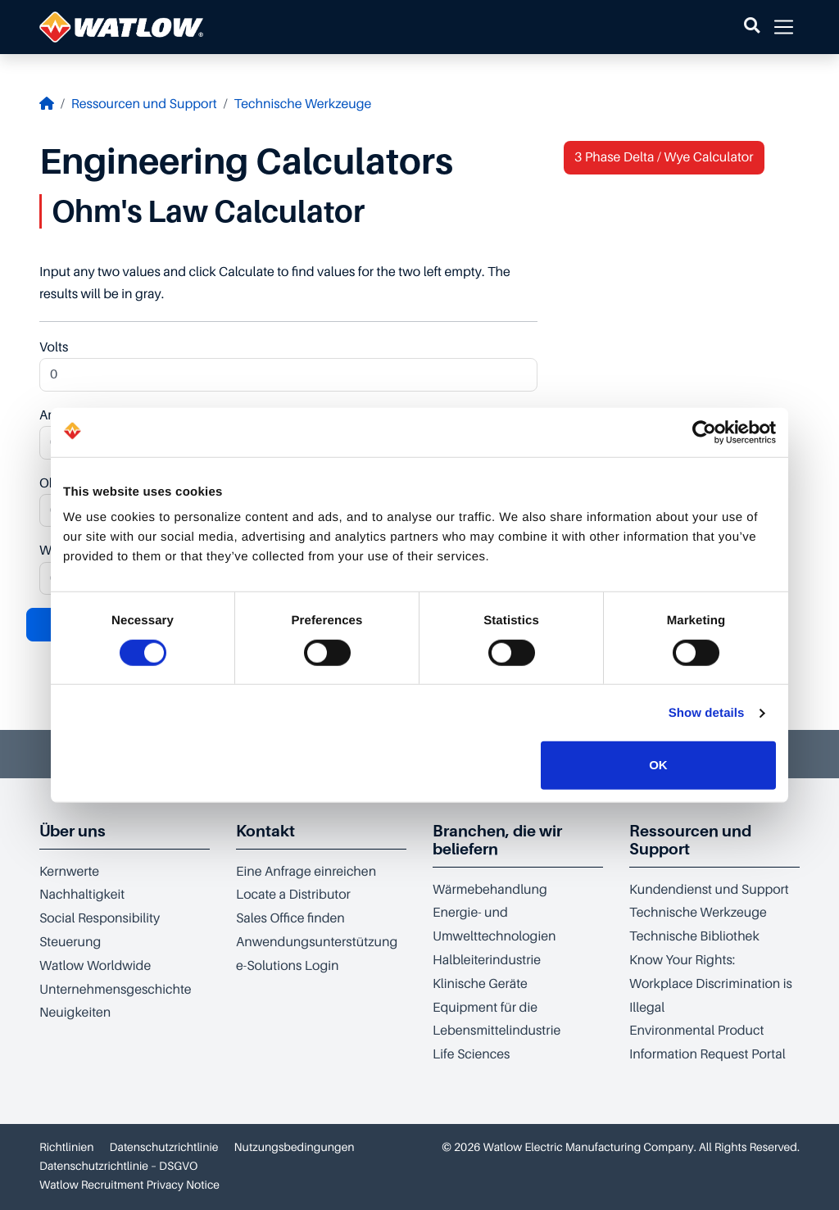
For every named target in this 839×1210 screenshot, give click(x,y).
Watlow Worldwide (95, 965)
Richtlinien (66, 1147)
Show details (707, 713)
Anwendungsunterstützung (316, 942)
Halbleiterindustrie (487, 960)
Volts (288, 366)
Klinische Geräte (480, 984)
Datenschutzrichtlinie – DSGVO (118, 1166)
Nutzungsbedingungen (294, 1147)
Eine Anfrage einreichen (306, 871)
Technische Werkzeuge (303, 104)
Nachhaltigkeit (82, 894)
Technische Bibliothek (694, 936)
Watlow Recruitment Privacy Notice (129, 1185)
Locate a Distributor (293, 894)
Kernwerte (69, 871)
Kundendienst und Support (709, 889)
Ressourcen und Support (144, 104)
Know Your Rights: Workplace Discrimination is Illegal (710, 984)
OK (658, 765)
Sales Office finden (290, 918)
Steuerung (70, 942)
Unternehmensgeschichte (115, 989)
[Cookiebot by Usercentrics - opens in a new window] (704, 431)
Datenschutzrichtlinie (164, 1147)
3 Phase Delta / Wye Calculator (664, 157)
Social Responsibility (99, 918)
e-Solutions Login (287, 965)
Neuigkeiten (75, 1012)
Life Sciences (471, 1054)
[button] (752, 27)
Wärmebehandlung (490, 889)
